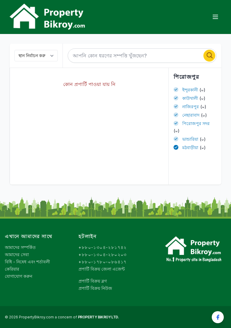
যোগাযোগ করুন (18, 276)
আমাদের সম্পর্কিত (20, 247)
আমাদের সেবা (17, 254)
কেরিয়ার (12, 268)
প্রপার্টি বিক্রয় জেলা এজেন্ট (102, 268)
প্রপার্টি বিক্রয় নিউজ (95, 288)
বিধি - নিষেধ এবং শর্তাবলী (27, 261)
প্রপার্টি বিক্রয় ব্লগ (93, 281)
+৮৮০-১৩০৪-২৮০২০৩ (103, 254)
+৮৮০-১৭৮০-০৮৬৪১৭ (103, 261)
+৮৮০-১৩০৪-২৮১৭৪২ (103, 247)
